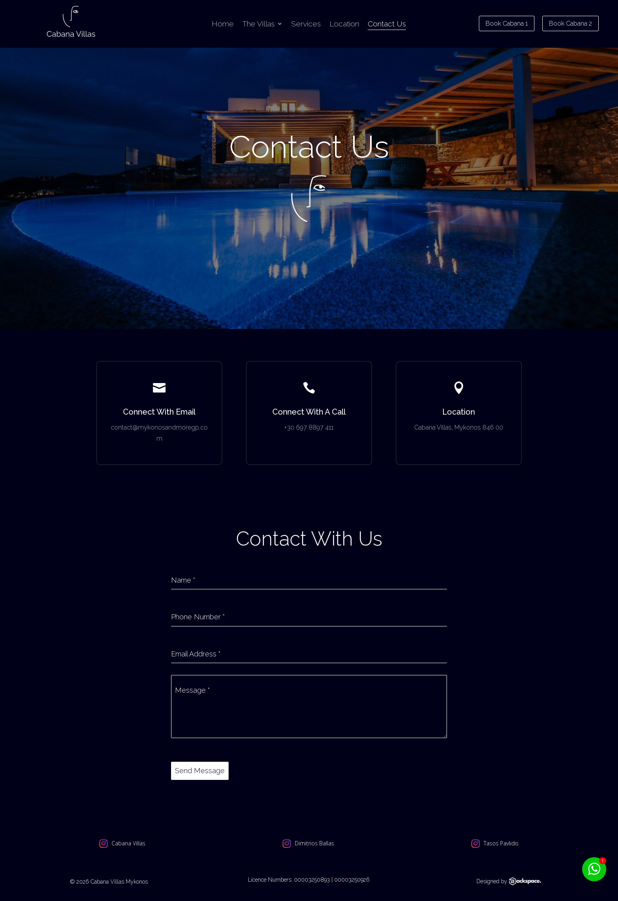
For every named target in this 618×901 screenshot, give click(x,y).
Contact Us (387, 24)
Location (344, 24)
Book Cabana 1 (507, 23)
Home (223, 24)
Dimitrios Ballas (314, 843)
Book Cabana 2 (570, 23)
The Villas (258, 24)
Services (306, 24)
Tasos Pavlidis (501, 843)
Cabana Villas (128, 843)
